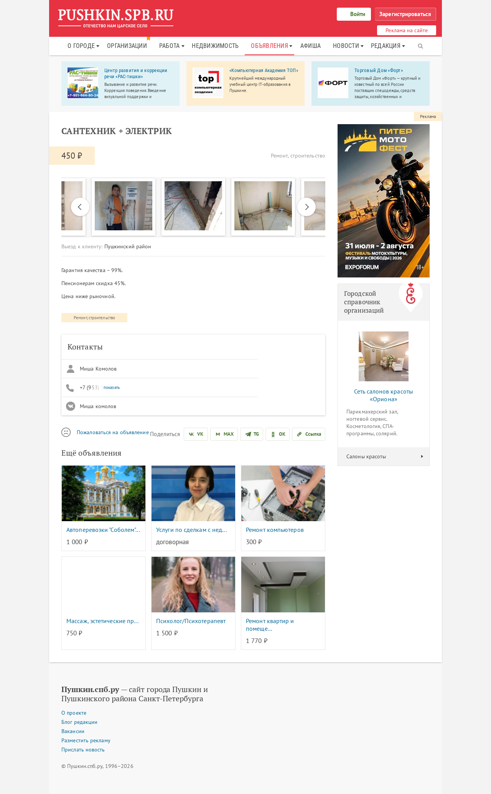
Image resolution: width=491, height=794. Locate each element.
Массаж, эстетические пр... (102, 621)
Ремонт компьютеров (275, 529)
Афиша (310, 45)
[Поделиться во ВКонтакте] (196, 434)
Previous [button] (80, 206)
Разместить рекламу (85, 740)
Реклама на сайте (407, 30)
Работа (169, 45)
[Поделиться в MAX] (224, 434)
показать (112, 387)
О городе (81, 45)
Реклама (428, 116)
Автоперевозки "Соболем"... (103, 529)
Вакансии (72, 731)
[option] (193, 207)
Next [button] (303, 206)
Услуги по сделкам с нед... (191, 529)
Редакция (385, 45)
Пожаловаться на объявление (113, 432)
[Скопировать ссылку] (308, 434)
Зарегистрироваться (405, 14)
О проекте (73, 712)
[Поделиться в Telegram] (251, 434)
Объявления (269, 45)
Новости (346, 45)
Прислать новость (83, 749)
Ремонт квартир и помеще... (270, 624)
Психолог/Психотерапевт (191, 621)
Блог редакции (79, 722)
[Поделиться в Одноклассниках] (277, 434)
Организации (127, 45)
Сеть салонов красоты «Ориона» (383, 395)
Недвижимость (215, 45)
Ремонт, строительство (94, 317)
